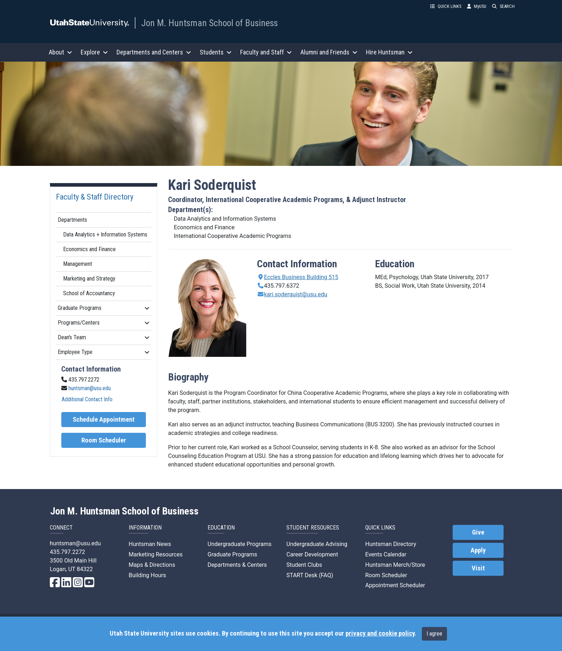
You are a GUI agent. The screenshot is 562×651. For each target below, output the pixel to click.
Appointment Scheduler (395, 585)
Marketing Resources (155, 554)
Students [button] (216, 52)
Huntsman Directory (390, 544)
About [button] (60, 52)
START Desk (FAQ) (309, 575)
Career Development (312, 554)
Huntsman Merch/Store (395, 564)
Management (77, 263)
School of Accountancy (89, 293)
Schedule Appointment (104, 419)
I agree (434, 633)
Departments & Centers (237, 564)
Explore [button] (94, 52)
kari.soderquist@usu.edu (296, 294)
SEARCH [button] (503, 6)
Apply (478, 550)
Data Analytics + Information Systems (105, 234)
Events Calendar (385, 554)
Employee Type (103, 352)
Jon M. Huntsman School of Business (209, 23)
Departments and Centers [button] (153, 52)
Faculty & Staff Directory (94, 196)
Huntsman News (150, 544)
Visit (478, 568)
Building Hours (147, 575)
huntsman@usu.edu (89, 388)
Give (478, 532)
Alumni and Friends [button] (328, 52)
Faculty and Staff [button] (266, 52)
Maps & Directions (152, 564)
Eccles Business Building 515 (301, 277)
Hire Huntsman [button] (389, 52)
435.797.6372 (281, 285)
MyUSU (476, 6)
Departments (72, 219)
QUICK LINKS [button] (445, 6)
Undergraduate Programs (240, 544)
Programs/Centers (103, 322)
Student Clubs (304, 564)
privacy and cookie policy (380, 633)
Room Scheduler (103, 440)
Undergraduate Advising (316, 544)
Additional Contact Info (87, 399)
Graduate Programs (103, 308)
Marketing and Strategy (89, 278)
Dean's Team (103, 337)
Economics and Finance (89, 249)
